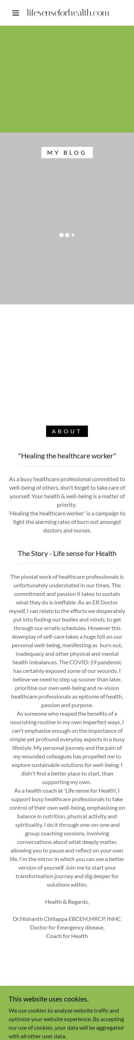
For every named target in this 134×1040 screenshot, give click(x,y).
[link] (68, 12)
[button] (16, 13)
